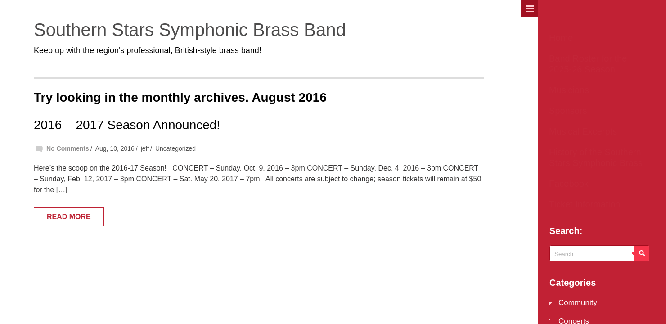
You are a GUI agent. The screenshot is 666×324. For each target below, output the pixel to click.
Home (561, 38)
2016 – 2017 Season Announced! (127, 125)
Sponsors (568, 111)
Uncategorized (175, 148)
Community (577, 302)
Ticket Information (584, 204)
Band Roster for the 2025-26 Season (588, 64)
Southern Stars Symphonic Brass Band (190, 30)
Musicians (569, 90)
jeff (145, 148)
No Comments (67, 148)
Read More (69, 216)
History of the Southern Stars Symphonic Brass (596, 157)
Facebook (569, 184)
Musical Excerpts (583, 131)
